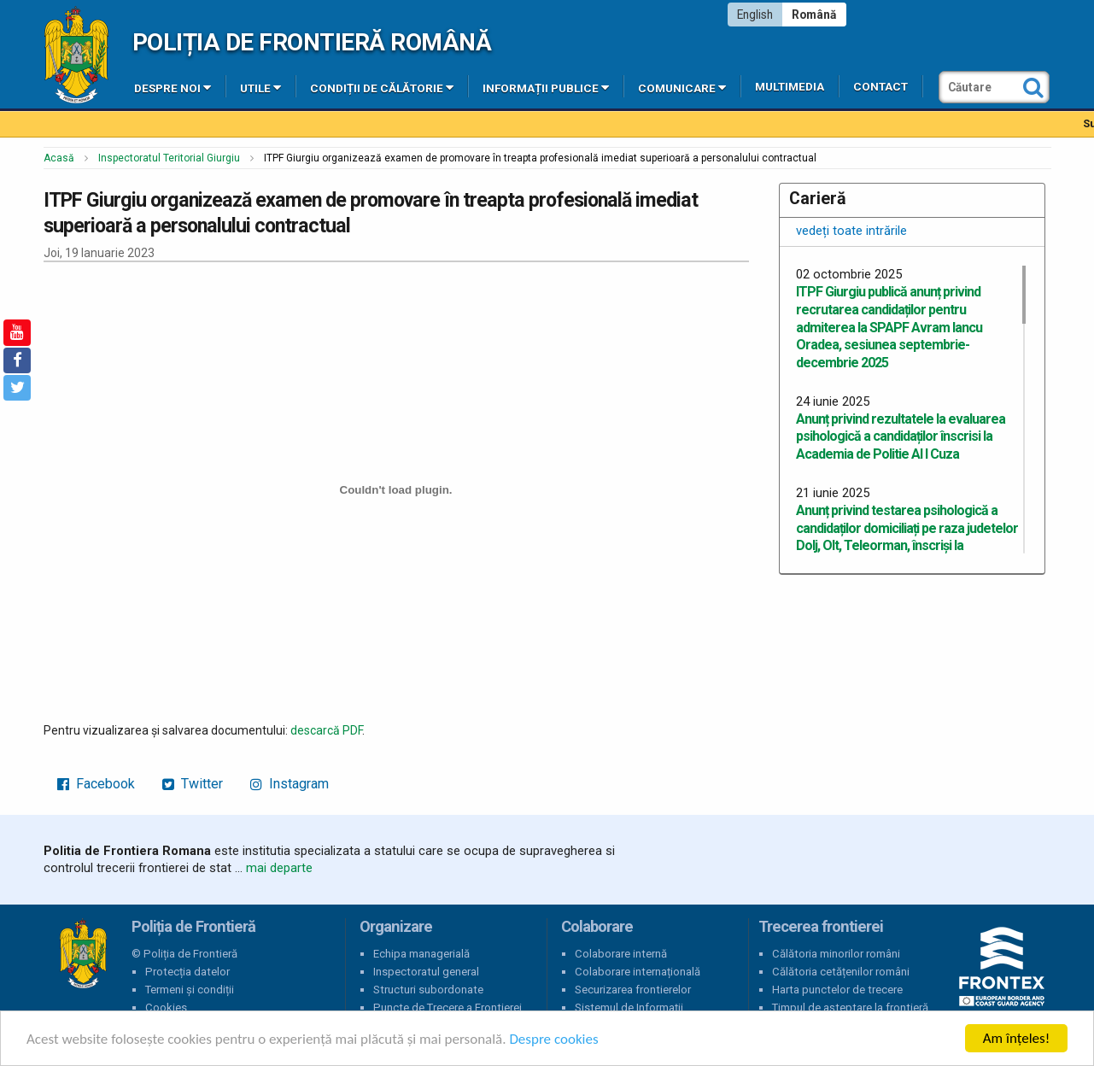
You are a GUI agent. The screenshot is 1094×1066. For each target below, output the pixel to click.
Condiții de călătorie (381, 87)
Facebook (96, 784)
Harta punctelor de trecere (837, 989)
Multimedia (789, 86)
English (755, 14)
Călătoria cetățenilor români (841, 971)
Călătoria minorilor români (836, 953)
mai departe (279, 868)
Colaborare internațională (637, 971)
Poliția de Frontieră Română (312, 42)
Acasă (59, 158)
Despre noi (172, 87)
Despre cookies (553, 1039)
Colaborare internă (621, 953)
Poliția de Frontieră (82, 954)
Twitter (192, 784)
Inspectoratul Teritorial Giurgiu (169, 158)
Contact (880, 86)
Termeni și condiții (189, 989)
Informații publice (546, 87)
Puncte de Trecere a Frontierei (447, 1007)
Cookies (166, 1007)
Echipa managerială (421, 953)
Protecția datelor (187, 971)
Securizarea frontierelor (633, 989)
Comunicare (682, 87)
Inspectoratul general (426, 971)
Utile (260, 87)
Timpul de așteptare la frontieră (850, 1007)
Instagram (289, 784)
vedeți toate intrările (851, 230)
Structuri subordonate (428, 989)
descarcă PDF (326, 730)
